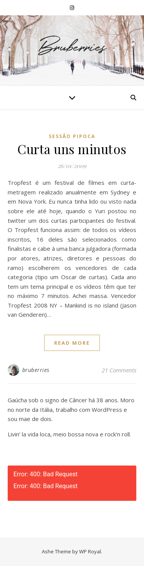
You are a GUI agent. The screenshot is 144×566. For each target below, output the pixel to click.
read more (72, 342)
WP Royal (90, 551)
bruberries (36, 369)
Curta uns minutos (72, 148)
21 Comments (119, 370)
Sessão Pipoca (72, 136)
